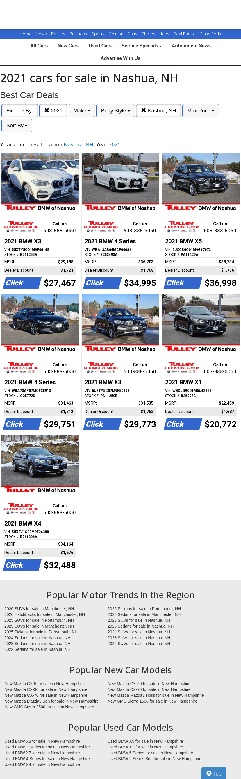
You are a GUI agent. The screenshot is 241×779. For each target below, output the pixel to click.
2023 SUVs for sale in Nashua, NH (139, 637)
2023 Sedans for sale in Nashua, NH (37, 643)
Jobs (165, 34)
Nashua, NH (158, 111)
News (41, 34)
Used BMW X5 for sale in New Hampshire (145, 741)
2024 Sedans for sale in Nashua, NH (37, 637)
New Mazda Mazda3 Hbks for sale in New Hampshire (156, 695)
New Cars (68, 45)
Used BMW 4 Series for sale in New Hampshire (47, 758)
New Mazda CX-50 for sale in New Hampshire (149, 683)
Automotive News (191, 45)
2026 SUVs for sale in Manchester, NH (39, 608)
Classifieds (210, 34)
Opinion (116, 34)
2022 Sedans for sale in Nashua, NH (37, 649)
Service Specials (142, 45)
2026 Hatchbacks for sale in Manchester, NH (44, 614)
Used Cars (100, 45)
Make (82, 111)
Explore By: (19, 111)
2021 (53, 111)
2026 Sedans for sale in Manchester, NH (144, 614)
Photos (149, 34)
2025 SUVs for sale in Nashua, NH (139, 620)
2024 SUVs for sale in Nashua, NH (139, 632)
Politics (58, 34)
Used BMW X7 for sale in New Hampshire (42, 753)
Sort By (16, 125)
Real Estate (185, 34)
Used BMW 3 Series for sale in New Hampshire (47, 747)
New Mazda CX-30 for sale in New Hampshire (46, 689)
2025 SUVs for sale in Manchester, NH (39, 626)
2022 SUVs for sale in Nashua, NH (139, 643)
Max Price (200, 111)
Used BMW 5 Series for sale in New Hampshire (150, 753)
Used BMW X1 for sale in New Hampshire (145, 747)
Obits (133, 34)
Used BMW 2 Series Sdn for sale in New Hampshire (154, 758)
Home (26, 34)
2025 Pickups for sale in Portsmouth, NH (41, 632)
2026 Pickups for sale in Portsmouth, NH (144, 608)
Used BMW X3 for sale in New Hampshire (42, 741)
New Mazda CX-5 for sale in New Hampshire (44, 683)
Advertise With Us (120, 58)
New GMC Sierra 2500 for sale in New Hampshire (49, 707)
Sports (98, 34)
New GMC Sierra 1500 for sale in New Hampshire (152, 701)
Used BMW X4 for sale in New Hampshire (42, 764)
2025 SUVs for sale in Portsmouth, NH (39, 620)
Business (78, 34)
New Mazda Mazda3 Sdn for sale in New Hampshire (51, 701)
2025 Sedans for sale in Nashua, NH (141, 626)
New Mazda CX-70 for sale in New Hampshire (46, 695)
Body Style (115, 111)
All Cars (39, 45)
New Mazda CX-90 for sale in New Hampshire (149, 689)
